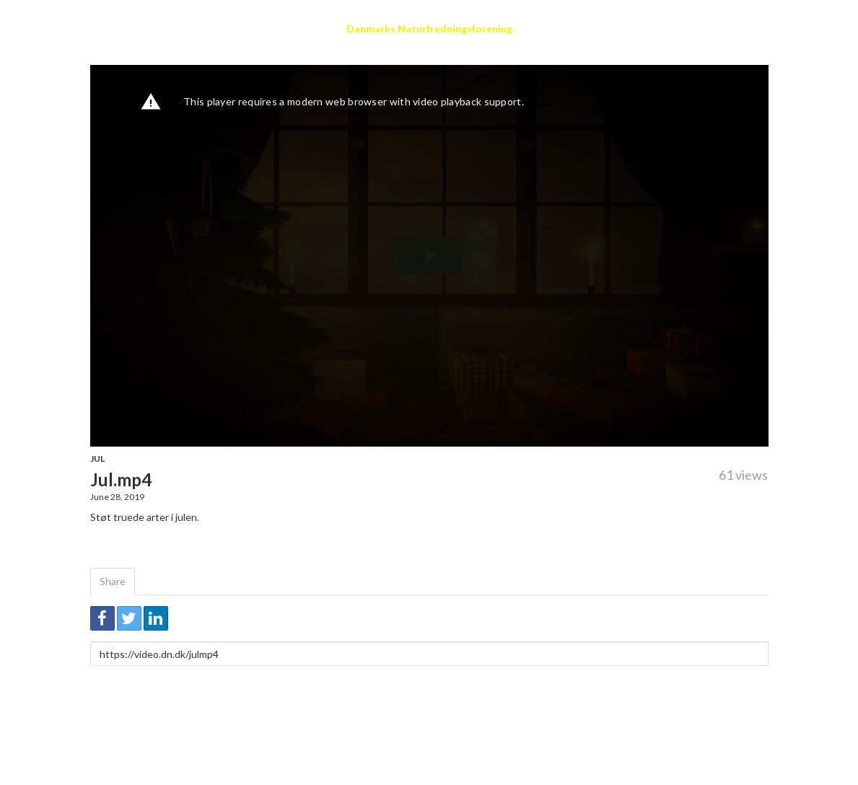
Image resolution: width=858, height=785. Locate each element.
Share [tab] (113, 581)
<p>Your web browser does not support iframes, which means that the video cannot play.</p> (429, 256)
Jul (97, 458)
